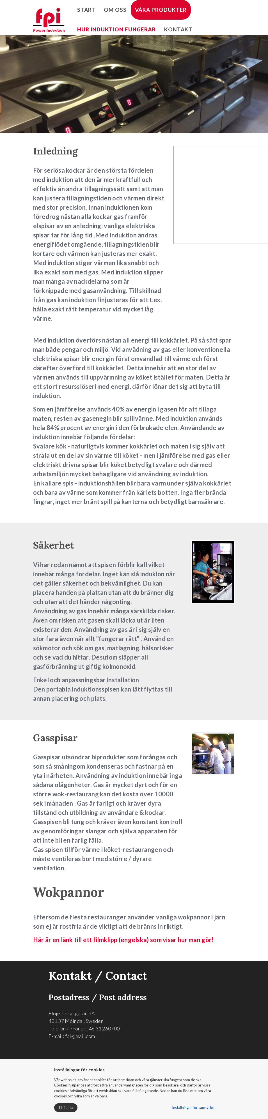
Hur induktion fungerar (116, 29)
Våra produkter (161, 9)
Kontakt (178, 29)
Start (86, 9)
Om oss (115, 9)
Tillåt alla (65, 1107)
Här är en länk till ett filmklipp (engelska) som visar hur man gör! (124, 940)
